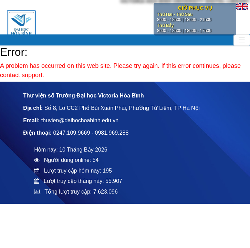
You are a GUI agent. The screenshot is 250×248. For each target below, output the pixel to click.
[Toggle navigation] (241, 39)
